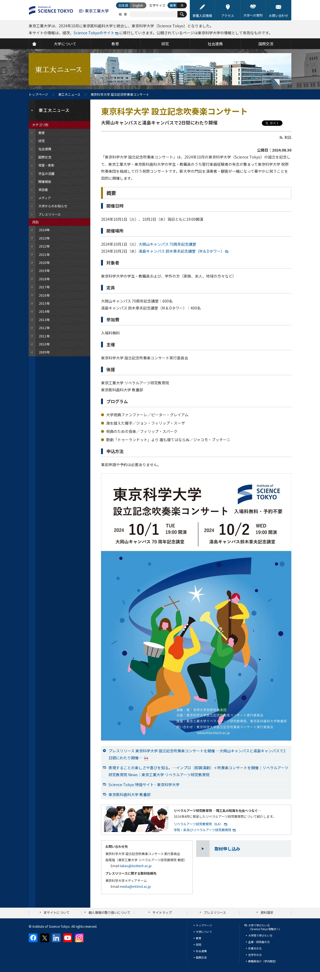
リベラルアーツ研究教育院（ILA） (198, 824)
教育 (198, 938)
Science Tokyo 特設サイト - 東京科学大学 (144, 784)
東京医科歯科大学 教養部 (130, 794)
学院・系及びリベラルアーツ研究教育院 (202, 829)
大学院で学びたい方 (260, 935)
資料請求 (267, 912)
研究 (198, 944)
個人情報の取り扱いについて (109, 912)
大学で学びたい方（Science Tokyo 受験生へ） (265, 927)
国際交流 (201, 957)
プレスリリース (215, 912)
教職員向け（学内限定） (263, 961)
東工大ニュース (69, 94)
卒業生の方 (255, 948)
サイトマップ (162, 912)
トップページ (38, 94)
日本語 (123, 5)
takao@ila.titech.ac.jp (136, 865)
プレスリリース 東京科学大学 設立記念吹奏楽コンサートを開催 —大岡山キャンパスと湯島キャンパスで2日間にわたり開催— (197, 754)
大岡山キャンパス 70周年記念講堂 (167, 244)
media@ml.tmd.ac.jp (135, 886)
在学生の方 (255, 955)
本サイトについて (56, 912)
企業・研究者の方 (259, 942)
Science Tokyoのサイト (94, 32)
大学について (204, 932)
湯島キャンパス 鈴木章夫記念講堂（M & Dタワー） (181, 251)
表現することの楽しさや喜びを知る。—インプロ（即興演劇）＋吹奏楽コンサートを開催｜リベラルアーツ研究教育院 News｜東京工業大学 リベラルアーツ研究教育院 (198, 771)
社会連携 (201, 951)
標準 (173, 5)
